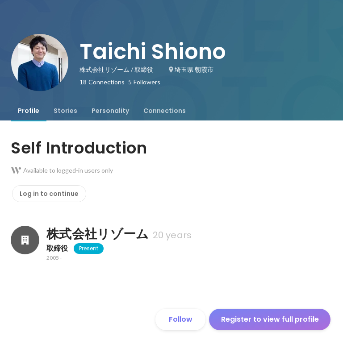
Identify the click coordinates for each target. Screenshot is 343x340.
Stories (65, 110)
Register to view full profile (270, 319)
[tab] (28, 110)
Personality (110, 110)
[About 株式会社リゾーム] (25, 240)
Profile (28, 110)
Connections (164, 110)
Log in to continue (49, 193)
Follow (180, 319)
